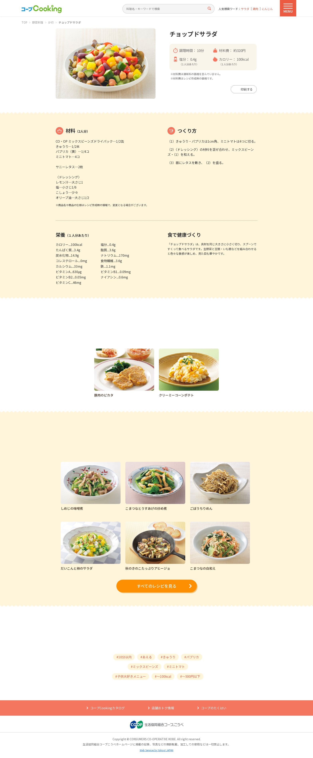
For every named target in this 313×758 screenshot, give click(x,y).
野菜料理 (37, 22)
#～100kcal (163, 676)
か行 (51, 22)
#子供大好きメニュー (130, 676)
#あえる (146, 657)
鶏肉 (255, 9)
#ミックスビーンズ (144, 666)
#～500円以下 (190, 676)
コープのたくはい (213, 707)
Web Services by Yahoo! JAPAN (156, 750)
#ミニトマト (176, 666)
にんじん (267, 9)
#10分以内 (124, 657)
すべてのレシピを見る (156, 586)
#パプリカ (191, 657)
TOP (24, 22)
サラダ (245, 9)
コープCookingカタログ (107, 707)
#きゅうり (168, 657)
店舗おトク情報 (163, 707)
